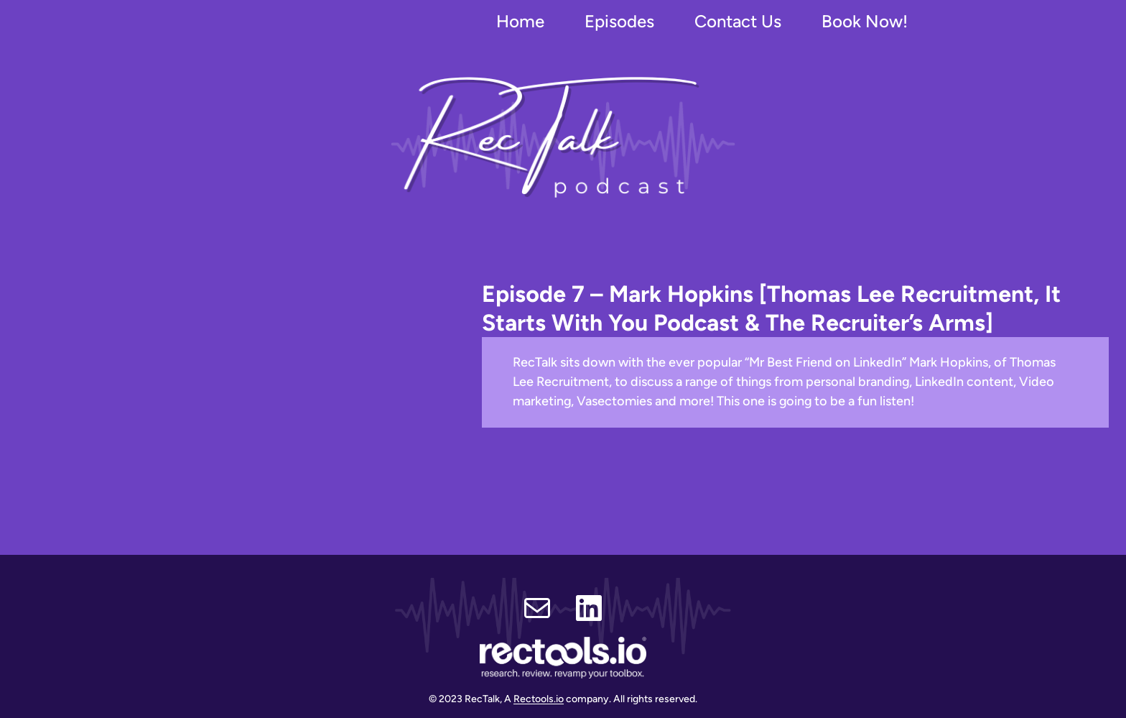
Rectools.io (538, 699)
